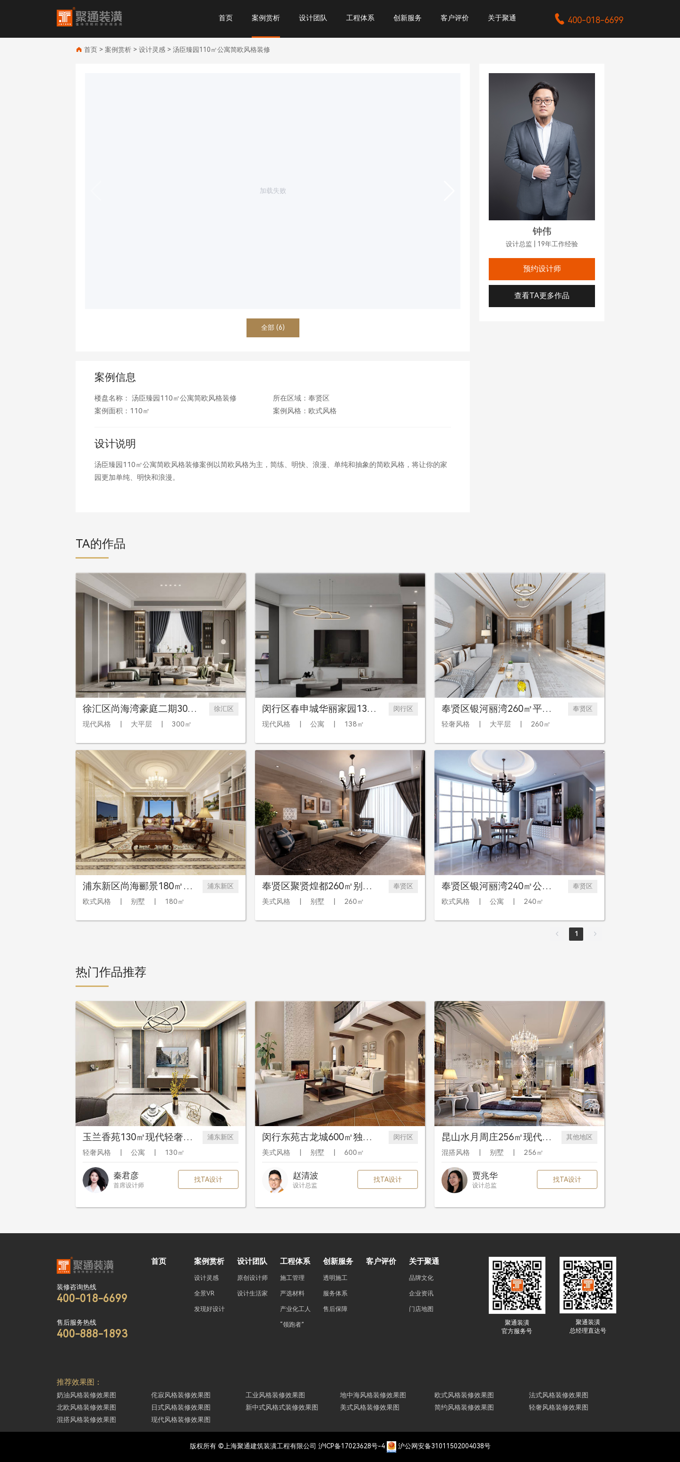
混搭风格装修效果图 (86, 1419)
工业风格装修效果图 (275, 1395)
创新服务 (407, 18)
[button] (449, 191)
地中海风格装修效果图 (373, 1395)
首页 (226, 18)
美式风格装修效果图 (370, 1407)
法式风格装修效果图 (558, 1395)
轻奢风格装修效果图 (558, 1407)
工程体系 (360, 18)
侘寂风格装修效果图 (181, 1395)
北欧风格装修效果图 (86, 1407)
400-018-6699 (588, 20)
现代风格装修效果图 (181, 1419)
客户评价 (455, 18)
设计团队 (313, 18)
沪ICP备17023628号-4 (351, 1446)
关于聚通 (502, 18)
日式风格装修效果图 (181, 1407)
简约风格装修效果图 (464, 1407)
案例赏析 (266, 18)
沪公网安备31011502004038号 (444, 1446)
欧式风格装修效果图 (464, 1395)
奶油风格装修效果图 (86, 1395)
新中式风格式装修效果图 (282, 1407)
